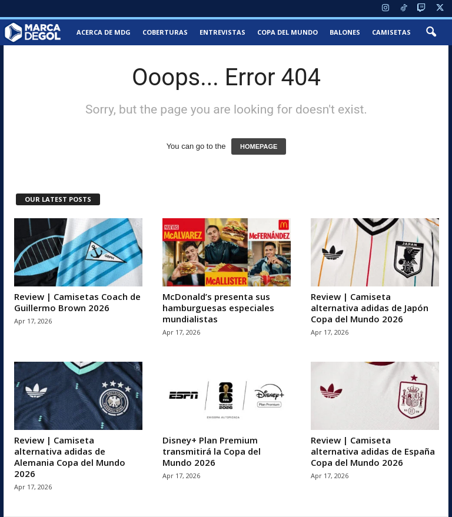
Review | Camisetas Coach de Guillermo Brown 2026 (77, 302)
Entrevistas (222, 32)
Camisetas (391, 32)
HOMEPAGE (258, 146)
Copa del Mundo (287, 32)
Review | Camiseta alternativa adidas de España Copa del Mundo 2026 (373, 451)
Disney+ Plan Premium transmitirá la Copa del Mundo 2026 (211, 451)
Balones (345, 32)
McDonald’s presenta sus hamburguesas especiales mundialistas (218, 308)
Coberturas (165, 32)
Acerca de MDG (104, 32)
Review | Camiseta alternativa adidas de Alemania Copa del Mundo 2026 (69, 456)
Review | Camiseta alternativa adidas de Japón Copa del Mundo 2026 (369, 308)
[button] (431, 32)
